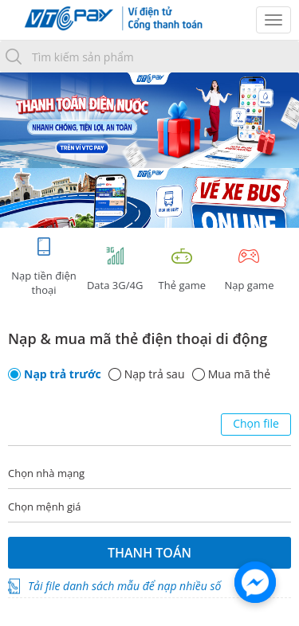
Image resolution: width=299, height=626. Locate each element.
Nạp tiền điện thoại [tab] (43, 266)
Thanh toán (149, 552)
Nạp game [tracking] (249, 268)
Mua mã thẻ (239, 374)
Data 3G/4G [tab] (115, 268)
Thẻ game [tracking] (182, 268)
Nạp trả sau (154, 374)
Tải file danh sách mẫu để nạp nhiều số (124, 585)
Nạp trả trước (62, 374)
